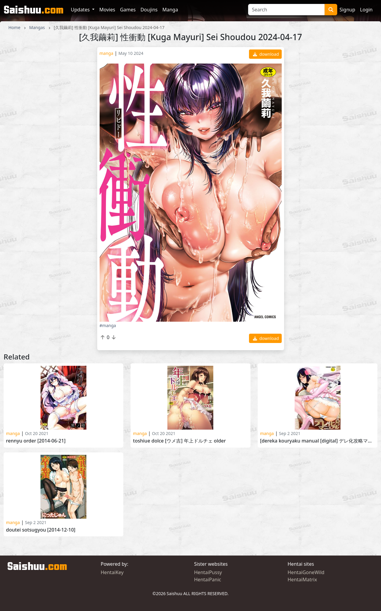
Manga (170, 9)
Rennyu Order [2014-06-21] (36, 441)
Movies (107, 9)
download (266, 54)
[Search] (286, 9)
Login (366, 9)
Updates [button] (81, 9)
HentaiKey (112, 572)
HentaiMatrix (302, 579)
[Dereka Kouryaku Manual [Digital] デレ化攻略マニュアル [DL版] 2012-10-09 (317, 441)
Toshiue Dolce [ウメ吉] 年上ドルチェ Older (179, 441)
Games (128, 9)
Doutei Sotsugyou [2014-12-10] (40, 530)
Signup (347, 9)
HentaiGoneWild (306, 572)
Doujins (149, 9)
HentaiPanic (207, 579)
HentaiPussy (208, 572)
